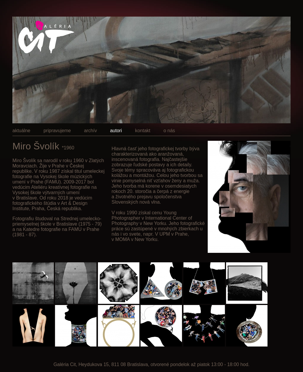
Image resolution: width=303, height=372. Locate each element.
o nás (169, 130)
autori (116, 130)
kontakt (142, 130)
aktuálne (21, 130)
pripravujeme (57, 130)
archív (90, 130)
